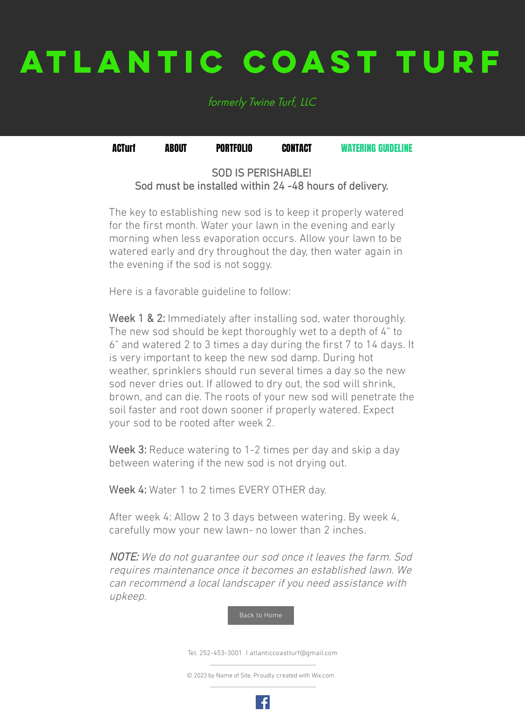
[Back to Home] (261, 615)
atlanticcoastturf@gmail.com (294, 653)
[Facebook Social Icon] (263, 702)
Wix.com (323, 676)
